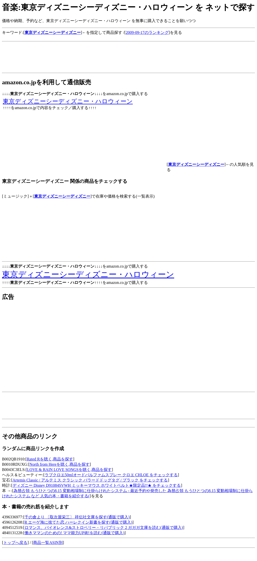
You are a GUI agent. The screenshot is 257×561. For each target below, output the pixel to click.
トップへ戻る (15, 542)
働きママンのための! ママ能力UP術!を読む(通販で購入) (74, 533)
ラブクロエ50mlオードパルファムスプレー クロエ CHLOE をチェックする (111, 475)
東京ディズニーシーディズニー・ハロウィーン (68, 101)
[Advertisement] (93, 37)
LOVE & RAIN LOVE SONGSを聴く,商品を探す (69, 469)
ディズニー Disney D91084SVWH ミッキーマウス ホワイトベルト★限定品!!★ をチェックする (97, 485)
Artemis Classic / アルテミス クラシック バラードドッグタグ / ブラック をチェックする (90, 480)
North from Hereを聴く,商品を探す (59, 464)
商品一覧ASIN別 (47, 542)
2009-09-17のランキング (147, 32)
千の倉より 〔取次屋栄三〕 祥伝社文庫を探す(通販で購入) (77, 517)
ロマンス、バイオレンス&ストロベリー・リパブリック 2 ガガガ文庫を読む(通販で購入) (104, 527)
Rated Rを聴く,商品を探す (50, 459)
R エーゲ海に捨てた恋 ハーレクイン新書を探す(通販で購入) (78, 522)
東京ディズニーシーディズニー (62, 196)
